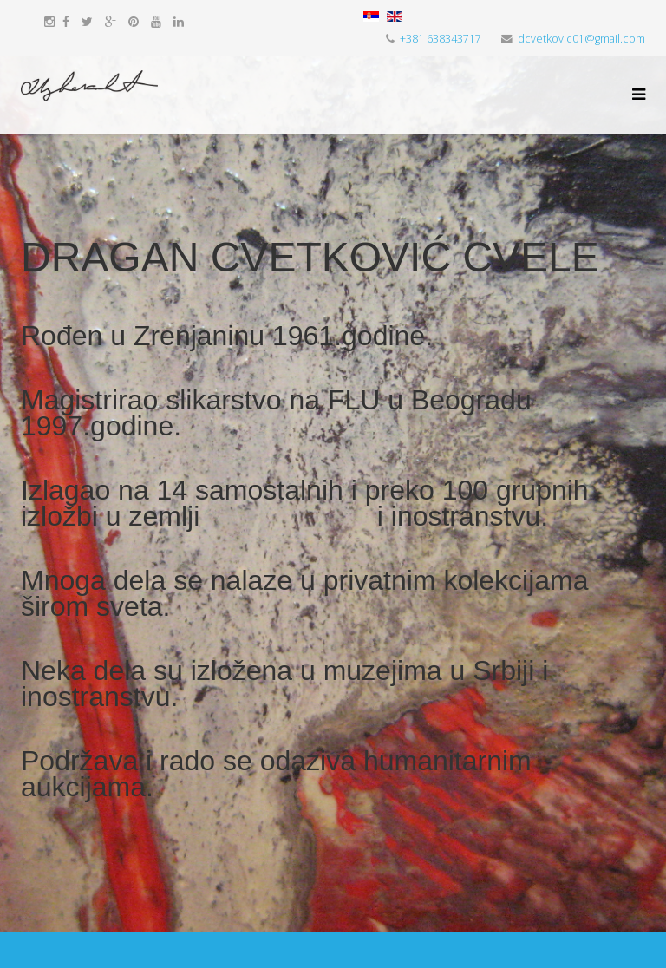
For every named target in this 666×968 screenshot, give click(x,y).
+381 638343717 (440, 38)
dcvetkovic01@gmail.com (581, 38)
